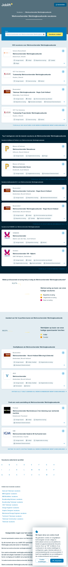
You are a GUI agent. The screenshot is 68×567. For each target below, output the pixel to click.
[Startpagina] (7, 4)
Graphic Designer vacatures (11, 510)
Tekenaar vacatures (8, 521)
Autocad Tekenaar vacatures (11, 491)
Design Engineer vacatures (10, 507)
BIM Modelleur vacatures (10, 496)
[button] (43, 34)
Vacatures (20, 12)
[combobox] (25, 34)
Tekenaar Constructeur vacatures (12, 519)
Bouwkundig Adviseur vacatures (12, 499)
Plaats (6, 31)
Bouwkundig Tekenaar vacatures (12, 502)
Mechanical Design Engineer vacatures (14, 513)
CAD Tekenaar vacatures (10, 505)
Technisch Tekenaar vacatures (12, 516)
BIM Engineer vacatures (9, 493)
